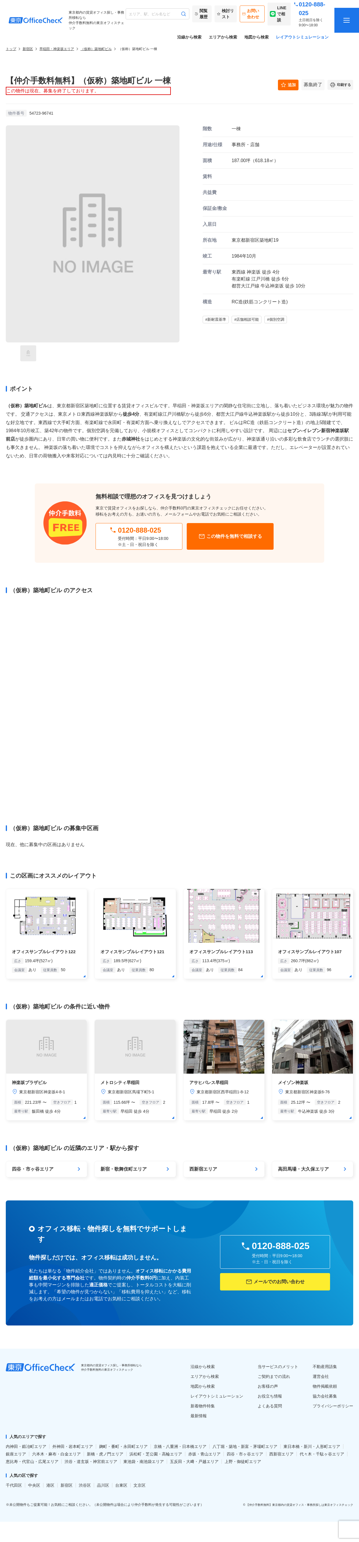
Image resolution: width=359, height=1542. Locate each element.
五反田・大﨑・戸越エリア (194, 1461)
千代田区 (14, 1485)
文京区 (139, 1485)
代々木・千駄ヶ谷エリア (322, 1454)
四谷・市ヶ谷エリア (245, 1454)
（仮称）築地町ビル (96, 49)
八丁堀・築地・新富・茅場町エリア (245, 1446)
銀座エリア (16, 1454)
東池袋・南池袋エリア (143, 1461)
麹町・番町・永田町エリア (123, 1446)
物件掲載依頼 (325, 1386)
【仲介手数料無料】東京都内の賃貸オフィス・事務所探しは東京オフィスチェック (299, 1504)
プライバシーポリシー (333, 1406)
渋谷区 (85, 1485)
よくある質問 (270, 1406)
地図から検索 (256, 37)
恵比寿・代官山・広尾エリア (32, 1461)
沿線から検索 (189, 37)
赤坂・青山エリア (204, 1454)
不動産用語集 (325, 1366)
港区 (50, 1485)
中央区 (34, 1485)
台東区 (121, 1485)
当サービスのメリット (278, 1366)
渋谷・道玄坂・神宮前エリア (91, 1461)
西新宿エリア (281, 1454)
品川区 (103, 1485)
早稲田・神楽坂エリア (56, 49)
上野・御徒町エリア (243, 1461)
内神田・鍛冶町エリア (26, 1446)
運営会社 (321, 1376)
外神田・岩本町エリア (72, 1446)
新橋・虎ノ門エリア (105, 1454)
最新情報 (199, 1415)
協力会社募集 (325, 1396)
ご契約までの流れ (274, 1376)
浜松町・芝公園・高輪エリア (155, 1454)
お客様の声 (268, 1386)
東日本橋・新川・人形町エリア (311, 1446)
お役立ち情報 (270, 1396)
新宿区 (28, 49)
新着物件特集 (203, 1406)
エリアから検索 (223, 37)
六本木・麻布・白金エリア (56, 1454)
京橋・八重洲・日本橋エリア (180, 1446)
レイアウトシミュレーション (302, 37)
